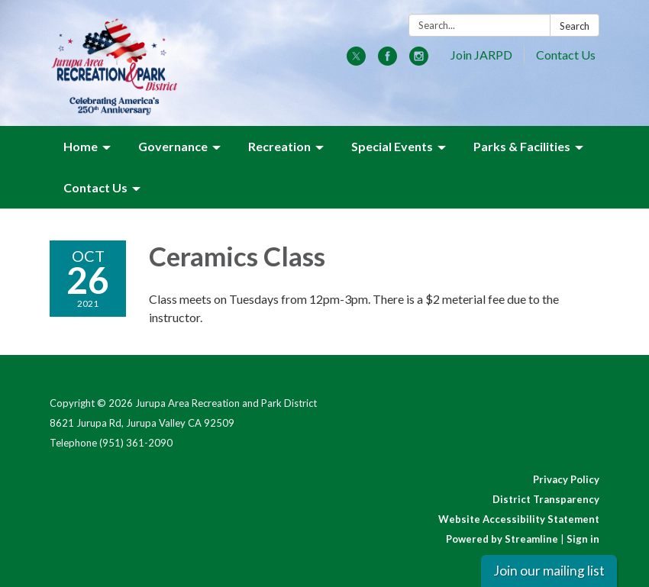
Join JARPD (481, 54)
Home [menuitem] (80, 146)
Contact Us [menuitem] (95, 187)
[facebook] (387, 60)
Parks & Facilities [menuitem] (521, 146)
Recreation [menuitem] (279, 146)
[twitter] (356, 60)
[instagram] (418, 60)
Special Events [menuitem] (392, 146)
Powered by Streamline (502, 539)
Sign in (583, 539)
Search (574, 26)
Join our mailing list (549, 571)
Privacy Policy (566, 479)
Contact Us (566, 54)
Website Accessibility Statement (518, 519)
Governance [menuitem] (173, 146)
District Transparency (545, 499)
